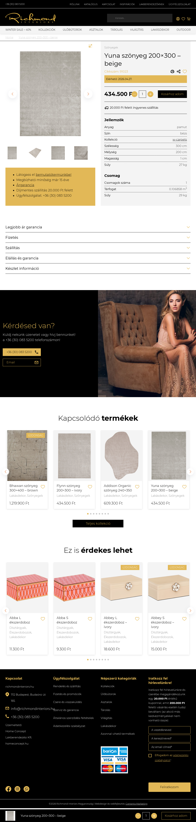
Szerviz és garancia (66, 710)
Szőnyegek (111, 47)
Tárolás (117, 29)
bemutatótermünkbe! (54, 175)
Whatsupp (26, 789)
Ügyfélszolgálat (180, 4)
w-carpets (180, 139)
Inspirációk (127, 4)
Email (11, 362)
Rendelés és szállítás (67, 686)
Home (9, 37)
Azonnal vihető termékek (118, 733)
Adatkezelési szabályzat (69, 726)
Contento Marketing (136, 803)
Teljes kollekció (98, 524)
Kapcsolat (108, 4)
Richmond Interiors (30, 18)
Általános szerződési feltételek (73, 718)
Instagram (17, 789)
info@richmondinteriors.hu (33, 709)
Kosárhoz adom (172, 94)
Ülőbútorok (72, 29)
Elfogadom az (172, 758)
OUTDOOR (184, 29)
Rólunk (74, 4)
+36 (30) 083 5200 (15, 4)
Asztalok (96, 29)
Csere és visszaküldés (67, 702)
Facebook (8, 789)
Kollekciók (46, 29)
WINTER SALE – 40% (18, 29)
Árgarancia (25, 185)
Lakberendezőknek (151, 4)
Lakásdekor (160, 29)
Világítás (137, 29)
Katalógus (90, 4)
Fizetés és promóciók (67, 694)
